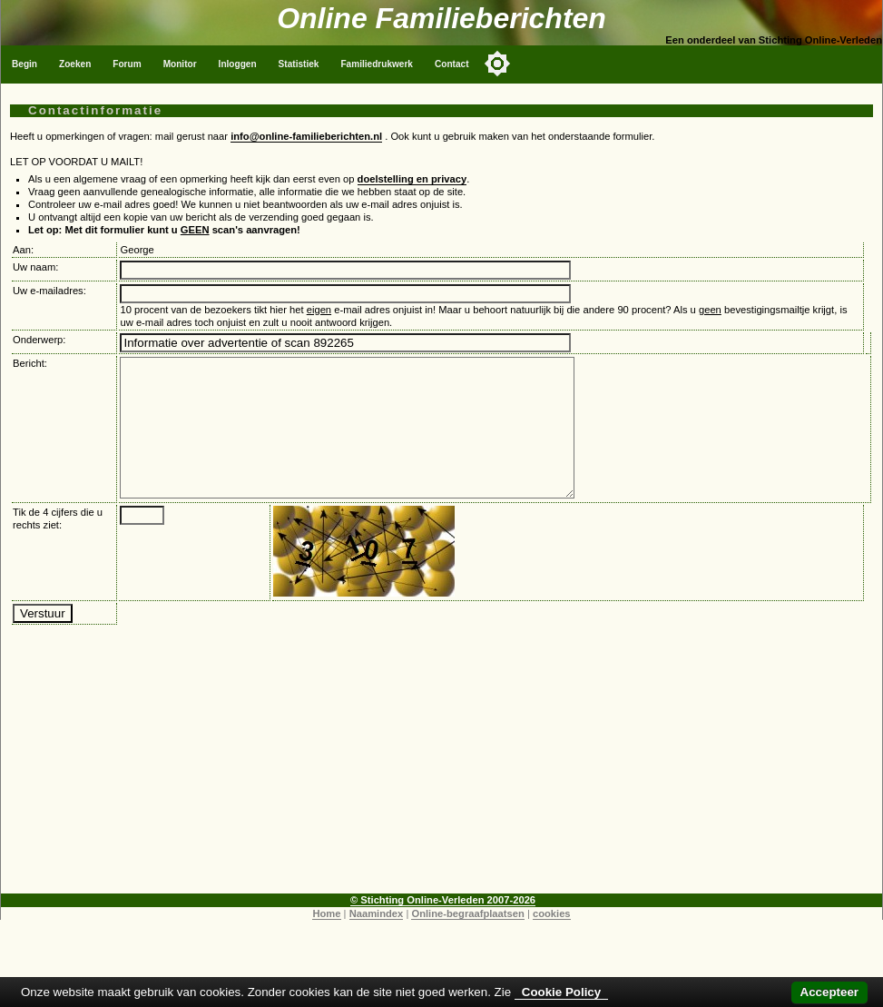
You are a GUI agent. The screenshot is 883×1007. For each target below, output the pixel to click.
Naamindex (376, 940)
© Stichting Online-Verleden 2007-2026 (442, 927)
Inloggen (238, 64)
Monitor (180, 64)
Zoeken (75, 64)
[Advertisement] (441, 793)
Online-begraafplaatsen (467, 940)
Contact (452, 64)
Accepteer (829, 992)
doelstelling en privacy (412, 178)
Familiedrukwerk (376, 64)
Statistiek (299, 64)
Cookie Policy (561, 992)
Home (326, 940)
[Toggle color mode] (497, 63)
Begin (24, 64)
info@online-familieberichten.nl (306, 136)
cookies (552, 940)
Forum (127, 64)
